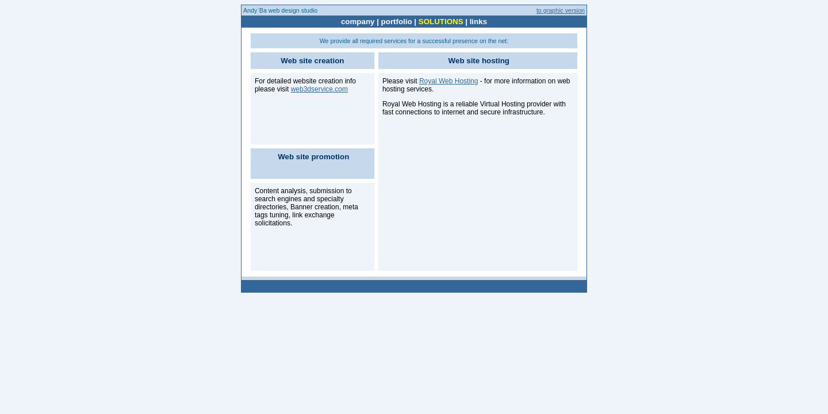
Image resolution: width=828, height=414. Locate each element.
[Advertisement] (468, 195)
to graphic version (560, 10)
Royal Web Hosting (448, 81)
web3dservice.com (319, 89)
